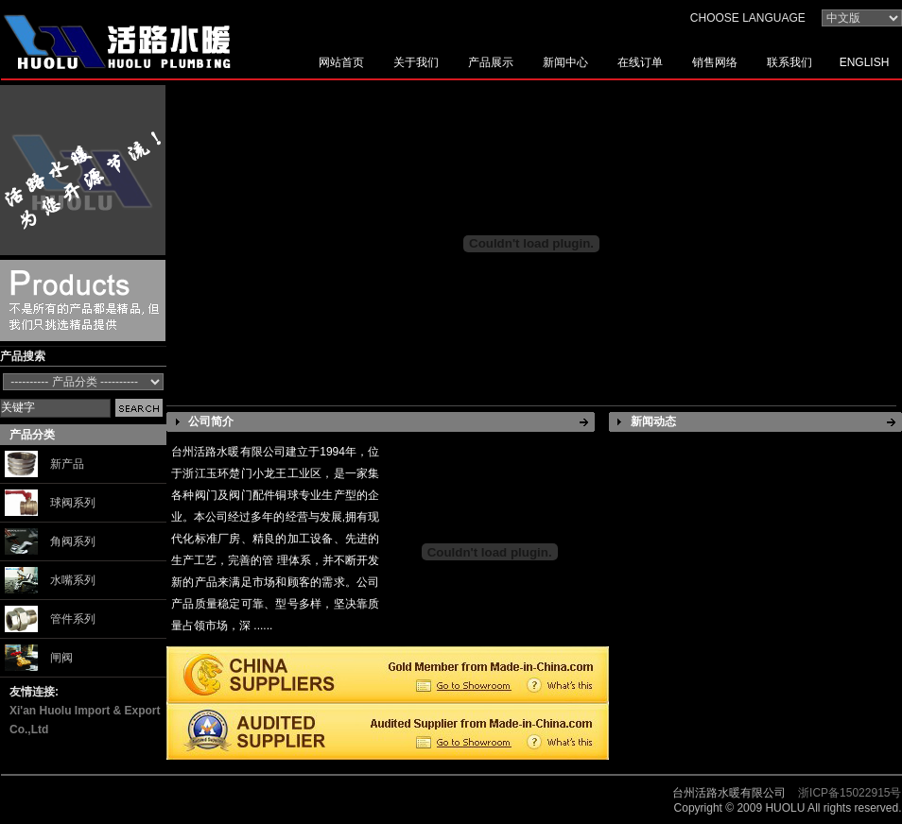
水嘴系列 (72, 580)
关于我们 (416, 62)
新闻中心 (565, 62)
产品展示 (490, 62)
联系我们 (789, 62)
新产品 (67, 464)
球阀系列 (72, 502)
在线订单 (640, 62)
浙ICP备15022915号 (849, 792)
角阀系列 (72, 541)
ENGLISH (865, 62)
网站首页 (341, 62)
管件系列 (72, 619)
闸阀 (61, 657)
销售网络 (714, 62)
